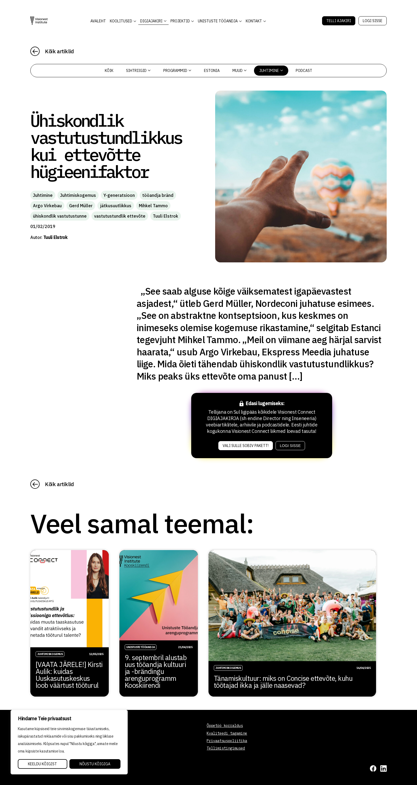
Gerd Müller (81, 205)
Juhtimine (271, 70)
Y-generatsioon (119, 195)
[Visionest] (39, 20)
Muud (239, 70)
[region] (69, 742)
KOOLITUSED (121, 21)
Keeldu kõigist (42, 764)
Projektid (180, 21)
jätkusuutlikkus (115, 205)
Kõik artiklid (59, 51)
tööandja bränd (157, 195)
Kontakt (254, 21)
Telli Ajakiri (338, 20)
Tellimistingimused (226, 748)
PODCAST (304, 70)
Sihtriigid (138, 70)
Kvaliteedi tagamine (227, 733)
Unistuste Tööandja (218, 21)
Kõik (109, 70)
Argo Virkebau (47, 205)
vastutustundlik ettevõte (119, 216)
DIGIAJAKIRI (151, 21)
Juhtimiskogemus (78, 195)
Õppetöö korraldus (225, 725)
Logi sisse (372, 20)
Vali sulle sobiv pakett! (246, 445)
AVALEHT (98, 21)
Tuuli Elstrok (165, 216)
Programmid (177, 70)
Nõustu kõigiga (95, 764)
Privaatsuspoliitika (227, 740)
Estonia (212, 70)
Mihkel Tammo (153, 205)
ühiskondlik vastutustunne (60, 216)
